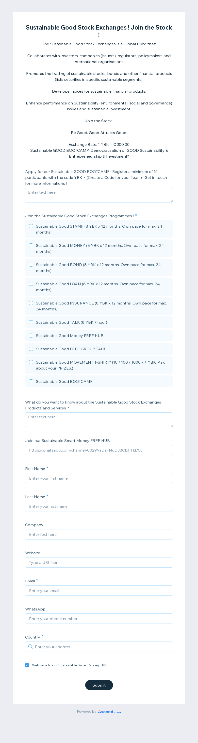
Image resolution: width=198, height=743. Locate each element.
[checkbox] (99, 229)
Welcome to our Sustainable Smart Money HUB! (70, 665)
